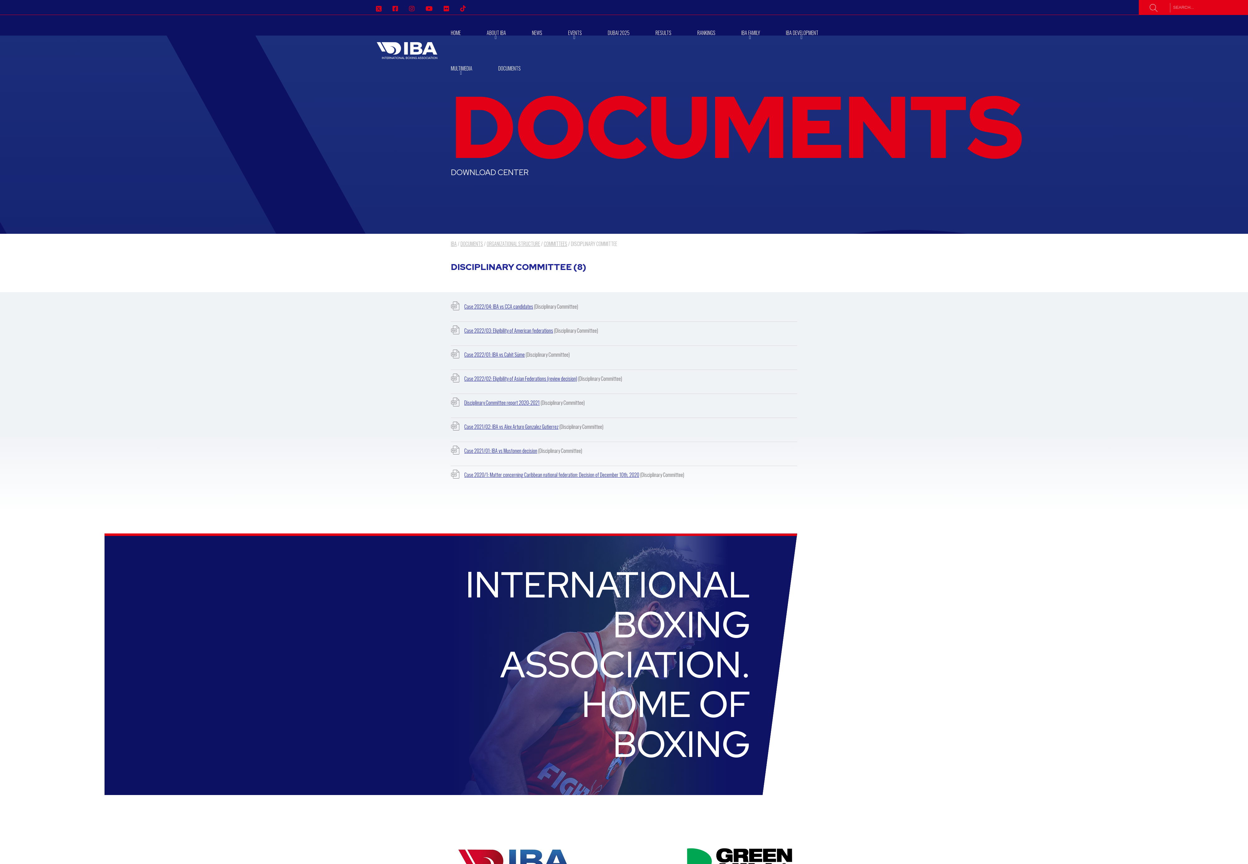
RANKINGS (706, 33)
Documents (509, 68)
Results (663, 33)
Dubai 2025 (619, 33)
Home (456, 33)
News (537, 33)
